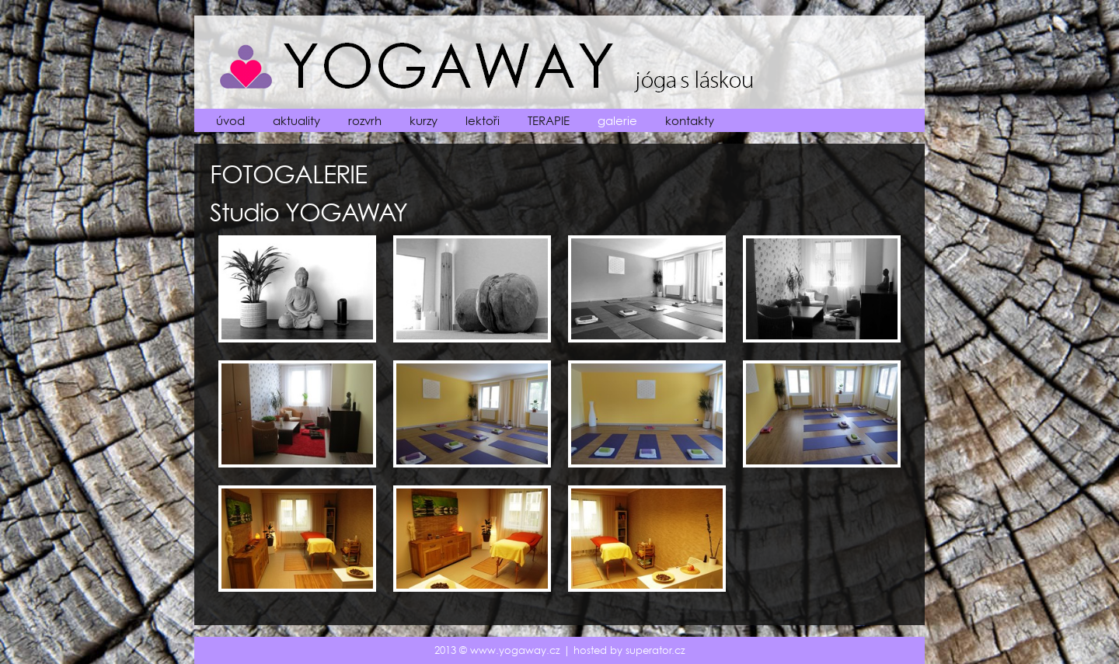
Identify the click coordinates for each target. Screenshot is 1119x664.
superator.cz (655, 650)
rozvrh (365, 120)
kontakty (689, 120)
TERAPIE (549, 120)
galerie (617, 120)
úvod (230, 120)
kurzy (423, 120)
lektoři (482, 120)
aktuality (296, 120)
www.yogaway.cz (515, 650)
